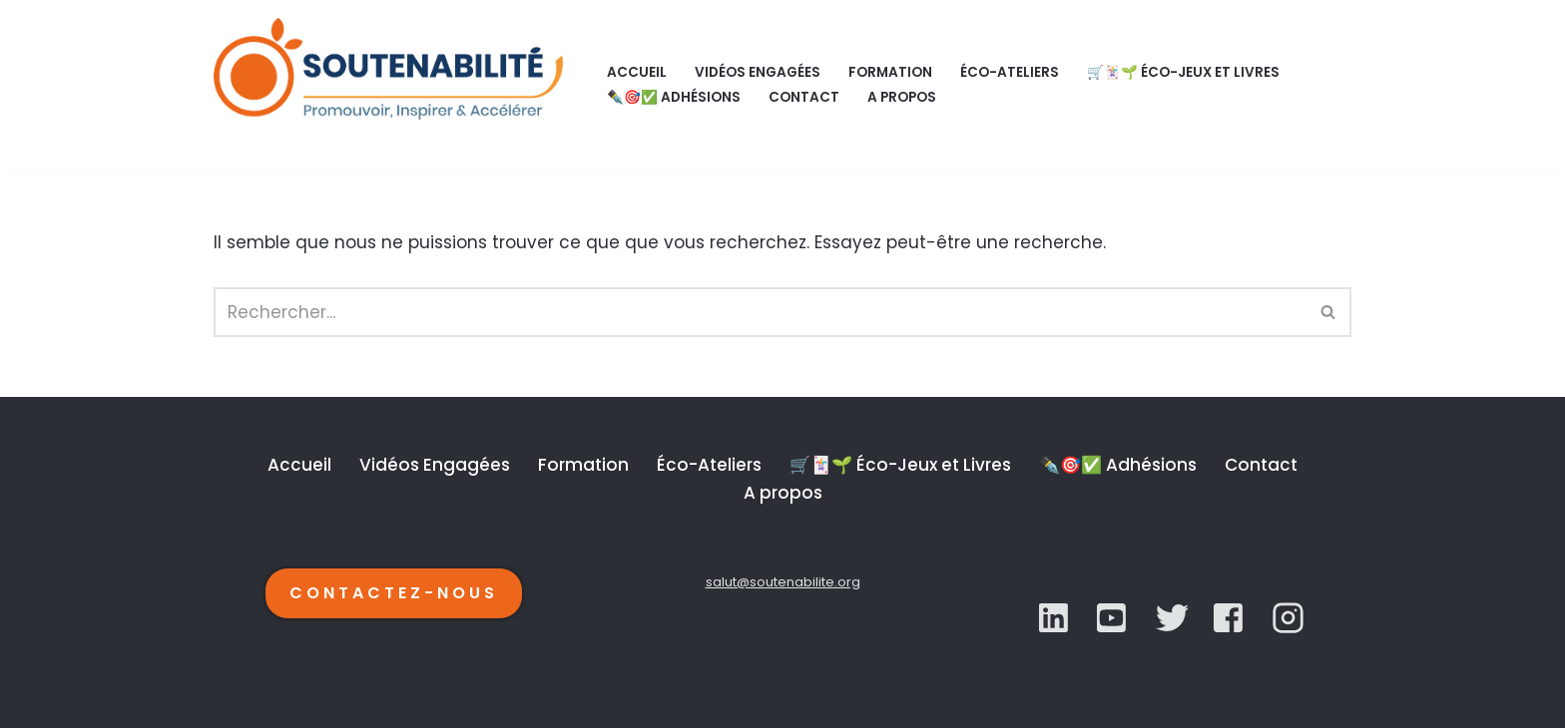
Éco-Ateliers (1009, 72)
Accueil (637, 72)
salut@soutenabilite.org (783, 581)
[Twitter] (1113, 617)
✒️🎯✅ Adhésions (674, 97)
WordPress (429, 701)
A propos (901, 97)
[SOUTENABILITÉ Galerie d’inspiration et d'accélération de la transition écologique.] (393, 84)
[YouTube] (1172, 617)
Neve (236, 701)
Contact (804, 97)
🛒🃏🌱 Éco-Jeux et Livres (1183, 72)
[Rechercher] (760, 312)
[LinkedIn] (1055, 617)
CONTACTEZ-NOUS (393, 592)
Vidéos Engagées (757, 72)
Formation (890, 72)
